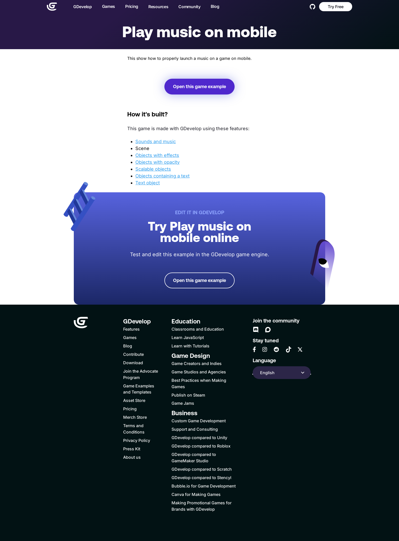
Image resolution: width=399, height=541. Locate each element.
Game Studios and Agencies (199, 371)
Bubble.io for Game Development (204, 486)
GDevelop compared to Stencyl (201, 477)
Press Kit (131, 448)
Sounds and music (155, 141)
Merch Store (135, 417)
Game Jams (183, 403)
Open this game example (199, 86)
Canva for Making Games (196, 494)
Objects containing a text (162, 176)
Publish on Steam (188, 395)
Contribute (133, 354)
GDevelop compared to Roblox (201, 446)
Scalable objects (153, 169)
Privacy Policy (136, 440)
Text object (147, 182)
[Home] (52, 7)
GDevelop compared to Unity (199, 437)
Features (131, 329)
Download (133, 362)
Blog (215, 6)
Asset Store (134, 400)
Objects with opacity (157, 162)
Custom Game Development (199, 420)
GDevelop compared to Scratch (202, 469)
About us (132, 457)
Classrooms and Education (198, 329)
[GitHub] (312, 6)
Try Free (336, 6)
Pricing (131, 6)
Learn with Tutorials (190, 345)
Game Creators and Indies (197, 363)
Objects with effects (157, 155)
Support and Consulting (195, 429)
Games (108, 6)
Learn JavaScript (188, 337)
